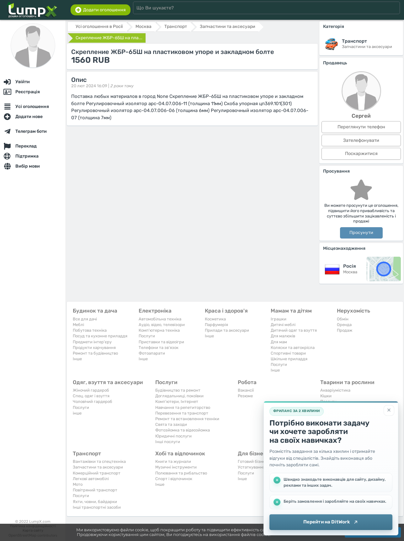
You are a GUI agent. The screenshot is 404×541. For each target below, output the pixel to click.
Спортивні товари (288, 353)
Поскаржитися (361, 153)
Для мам (279, 342)
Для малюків (283, 336)
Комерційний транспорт (96, 473)
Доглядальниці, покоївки (179, 396)
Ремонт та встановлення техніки (187, 418)
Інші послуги (167, 441)
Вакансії (246, 390)
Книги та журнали (173, 461)
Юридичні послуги (173, 436)
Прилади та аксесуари (227, 330)
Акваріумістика (335, 390)
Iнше (77, 358)
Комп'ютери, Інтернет (176, 401)
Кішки (326, 396)
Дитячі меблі (283, 324)
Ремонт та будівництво (95, 353)
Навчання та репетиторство (182, 407)
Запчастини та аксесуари (98, 467)
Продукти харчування (94, 347)
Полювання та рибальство (181, 473)
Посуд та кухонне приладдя (100, 336)
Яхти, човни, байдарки (95, 501)
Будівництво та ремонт (177, 390)
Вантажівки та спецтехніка (99, 461)
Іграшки (278, 319)
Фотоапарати (152, 353)
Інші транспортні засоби (97, 507)
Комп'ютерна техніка (159, 330)
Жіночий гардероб (91, 390)
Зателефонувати (361, 140)
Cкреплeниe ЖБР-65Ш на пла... (109, 37)
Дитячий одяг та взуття (294, 330)
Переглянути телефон (361, 127)
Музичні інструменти (176, 467)
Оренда (344, 324)
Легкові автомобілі (91, 478)
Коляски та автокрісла (293, 347)
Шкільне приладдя (289, 358)
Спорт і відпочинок (173, 478)
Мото (77, 484)
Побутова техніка (90, 330)
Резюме (245, 396)
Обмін (342, 319)
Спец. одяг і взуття (91, 396)
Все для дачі (85, 319)
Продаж (344, 330)
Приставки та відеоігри (161, 342)
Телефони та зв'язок (158, 347)
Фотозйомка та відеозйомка (182, 430)
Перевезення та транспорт (181, 413)
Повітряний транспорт (95, 490)
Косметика (215, 319)
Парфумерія (216, 324)
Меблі (78, 324)
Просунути (361, 232)
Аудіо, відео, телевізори (162, 324)
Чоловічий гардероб (92, 401)
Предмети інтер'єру (92, 342)
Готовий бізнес (252, 461)
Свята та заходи (171, 424)
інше (77, 413)
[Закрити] (389, 410)
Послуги (147, 336)
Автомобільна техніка (160, 319)
